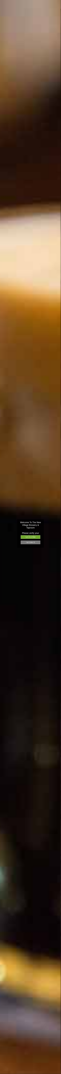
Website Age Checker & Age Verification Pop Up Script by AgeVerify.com (58, 1073)
